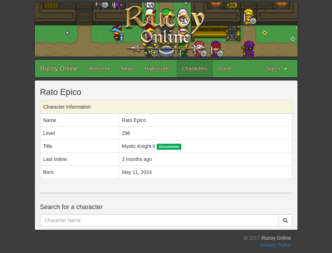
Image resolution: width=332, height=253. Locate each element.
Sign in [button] (276, 68)
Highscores (158, 68)
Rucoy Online (59, 68)
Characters (194, 68)
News (127, 68)
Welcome (100, 68)
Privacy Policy (275, 245)
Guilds (225, 68)
